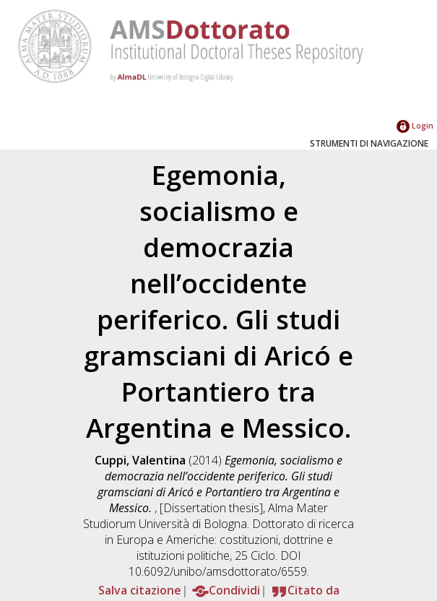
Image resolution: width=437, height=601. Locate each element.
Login (415, 125)
